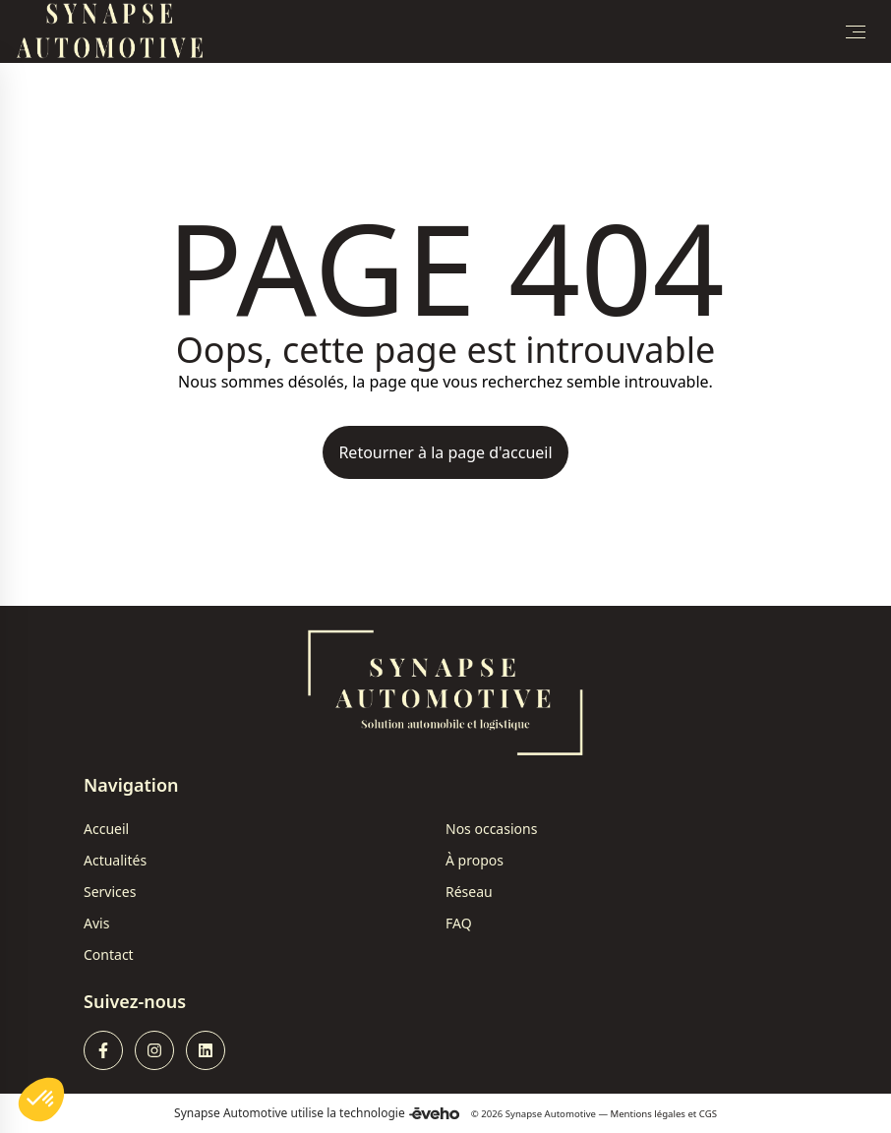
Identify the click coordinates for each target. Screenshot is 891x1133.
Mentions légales (648, 1113)
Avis (96, 923)
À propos (475, 860)
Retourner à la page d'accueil (445, 452)
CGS (708, 1113)
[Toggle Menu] (855, 31)
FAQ (459, 923)
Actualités (115, 860)
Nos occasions (491, 828)
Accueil (106, 828)
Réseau (469, 891)
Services (110, 891)
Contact (109, 954)
